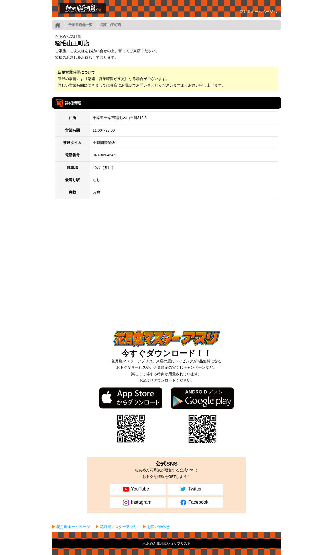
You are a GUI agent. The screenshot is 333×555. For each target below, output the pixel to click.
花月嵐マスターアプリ (118, 527)
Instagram (136, 502)
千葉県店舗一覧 (80, 25)
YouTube (135, 489)
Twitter (190, 489)
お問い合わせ (158, 527)
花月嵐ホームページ (73, 527)
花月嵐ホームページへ (258, 11)
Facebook (193, 502)
